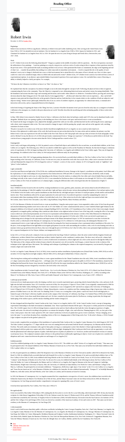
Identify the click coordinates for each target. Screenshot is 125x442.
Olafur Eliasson (17, 427)
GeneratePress (73, 439)
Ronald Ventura (17, 429)
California (15, 425)
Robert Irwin (22, 425)
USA (27, 425)
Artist (14, 423)
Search (71, 9)
